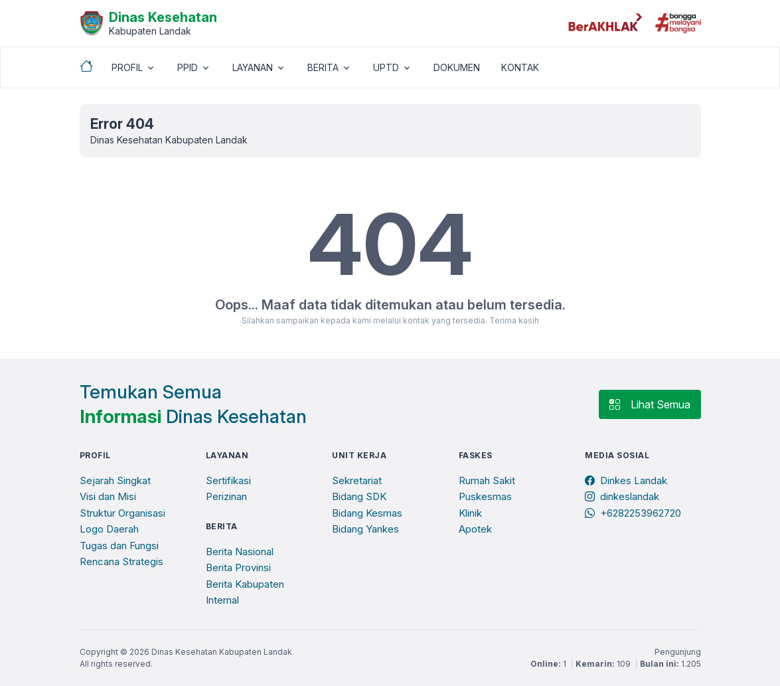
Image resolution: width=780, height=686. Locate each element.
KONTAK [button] (520, 67)
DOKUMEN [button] (456, 67)
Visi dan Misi (108, 496)
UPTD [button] (386, 67)
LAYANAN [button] (252, 67)
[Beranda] (148, 22)
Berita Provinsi (238, 567)
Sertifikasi (228, 480)
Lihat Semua (649, 404)
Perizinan (226, 496)
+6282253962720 (633, 513)
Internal (222, 600)
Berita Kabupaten (245, 584)
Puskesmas (485, 496)
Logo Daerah (109, 529)
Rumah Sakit (487, 480)
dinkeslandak (622, 496)
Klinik (470, 513)
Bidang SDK (359, 496)
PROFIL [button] (127, 67)
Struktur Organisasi (122, 513)
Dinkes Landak (626, 480)
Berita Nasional (239, 551)
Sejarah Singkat (115, 480)
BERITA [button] (323, 67)
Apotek (475, 529)
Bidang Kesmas (367, 513)
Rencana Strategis (121, 561)
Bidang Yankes (365, 529)
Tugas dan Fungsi (119, 545)
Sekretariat (357, 480)
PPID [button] (187, 67)
